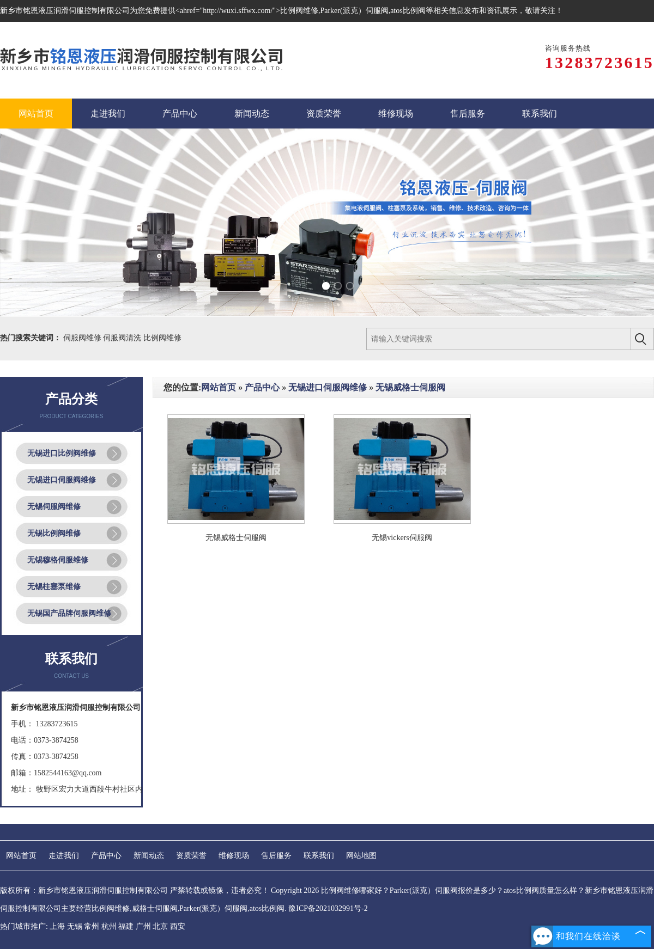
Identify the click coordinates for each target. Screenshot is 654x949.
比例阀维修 (162, 338)
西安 (177, 926)
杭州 (109, 926)
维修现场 (234, 856)
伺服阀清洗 (123, 338)
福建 (126, 926)
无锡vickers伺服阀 (402, 538)
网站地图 (361, 856)
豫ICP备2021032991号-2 (327, 908)
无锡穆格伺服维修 (57, 560)
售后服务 (276, 856)
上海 (57, 926)
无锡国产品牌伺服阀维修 (69, 613)
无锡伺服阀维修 (54, 507)
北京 (160, 926)
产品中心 (262, 387)
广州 (143, 926)
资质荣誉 (191, 856)
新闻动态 (149, 856)
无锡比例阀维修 (54, 533)
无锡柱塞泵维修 (54, 587)
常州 (91, 926)
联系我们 (319, 856)
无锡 (74, 926)
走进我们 (64, 856)
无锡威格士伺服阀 (410, 387)
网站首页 (218, 387)
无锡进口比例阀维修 (61, 453)
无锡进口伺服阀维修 (61, 480)
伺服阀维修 (83, 338)
